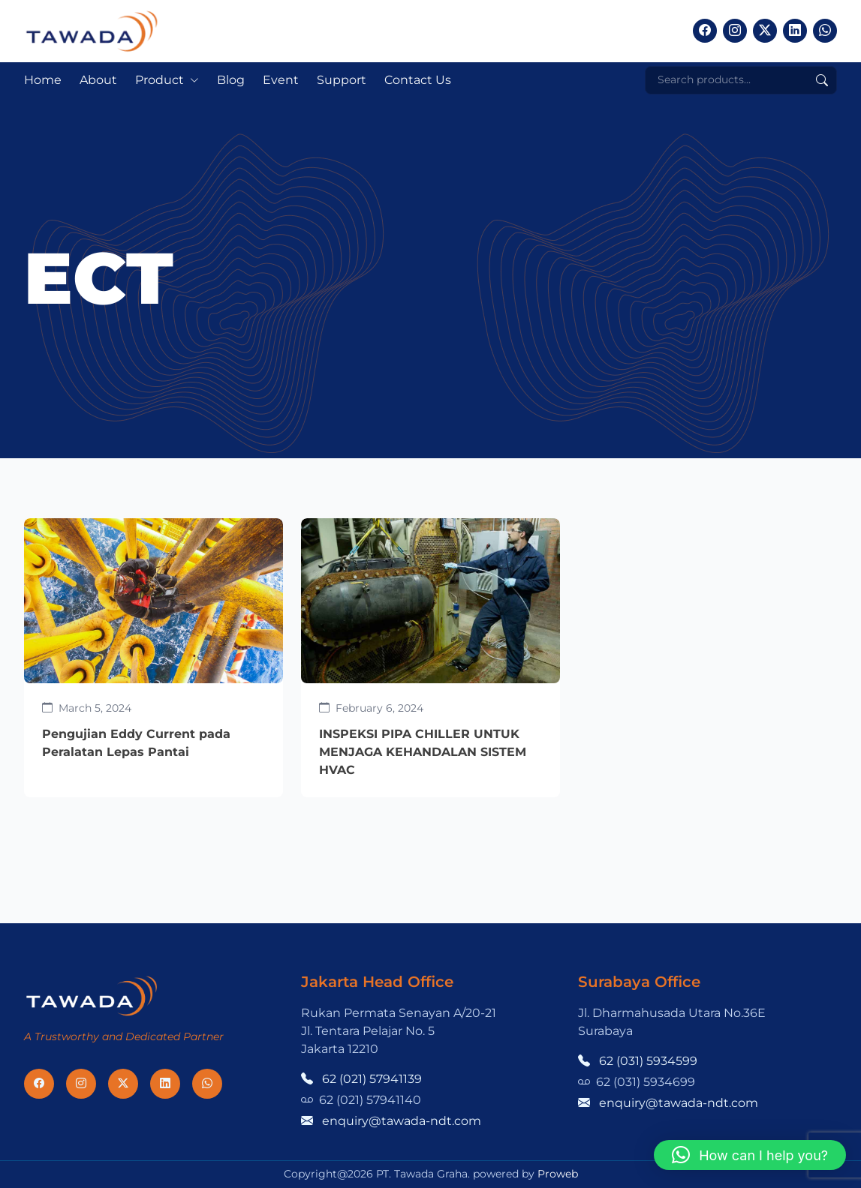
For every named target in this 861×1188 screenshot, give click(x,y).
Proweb (557, 1173)
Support (341, 80)
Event (281, 80)
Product (159, 80)
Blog (231, 80)
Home (43, 80)
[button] (750, 1155)
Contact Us (417, 80)
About (98, 80)
